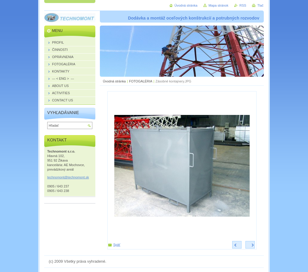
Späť (116, 244)
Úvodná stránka (114, 81)
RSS (242, 5)
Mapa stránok (218, 5)
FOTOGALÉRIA (140, 81)
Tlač (260, 5)
